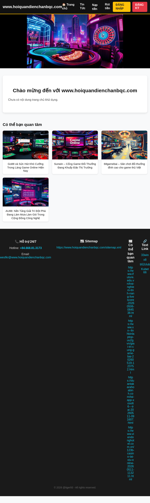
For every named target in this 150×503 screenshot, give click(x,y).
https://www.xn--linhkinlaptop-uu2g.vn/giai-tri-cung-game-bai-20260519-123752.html (130, 346)
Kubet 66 (145, 271)
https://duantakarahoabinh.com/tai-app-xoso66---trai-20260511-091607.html (130, 400)
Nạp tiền (94, 6)
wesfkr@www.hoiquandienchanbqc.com (25, 257)
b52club (145, 264)
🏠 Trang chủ (68, 6)
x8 (145, 259)
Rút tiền (107, 6)
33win (145, 255)
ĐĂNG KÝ (139, 6)
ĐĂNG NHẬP (120, 6)
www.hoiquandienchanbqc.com (32, 7)
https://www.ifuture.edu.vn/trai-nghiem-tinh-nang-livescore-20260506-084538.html (130, 292)
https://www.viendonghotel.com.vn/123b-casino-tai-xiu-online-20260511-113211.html (130, 453)
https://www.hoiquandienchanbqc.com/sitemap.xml (88, 247)
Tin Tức (82, 6)
